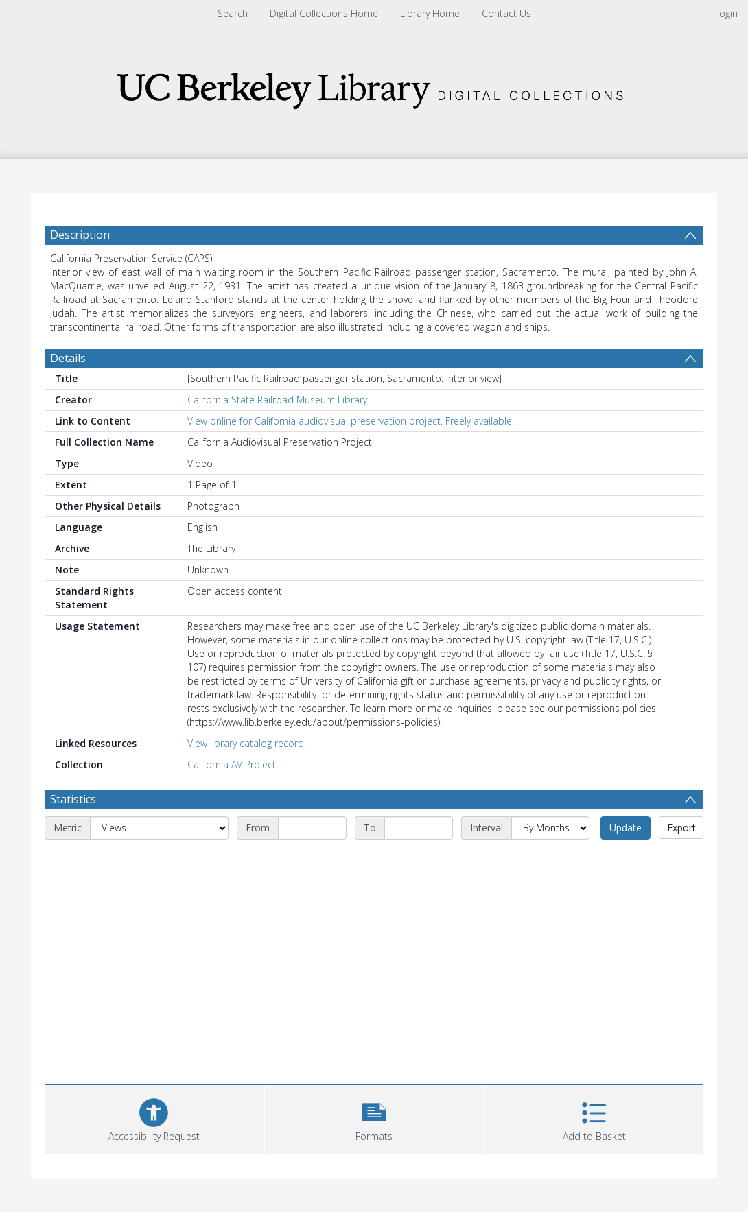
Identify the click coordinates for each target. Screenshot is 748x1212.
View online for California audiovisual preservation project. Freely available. (350, 420)
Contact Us (506, 13)
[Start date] (312, 828)
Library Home (430, 13)
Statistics (73, 799)
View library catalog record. (246, 743)
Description (80, 234)
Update (625, 827)
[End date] (418, 828)
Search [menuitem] (233, 13)
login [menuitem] (727, 13)
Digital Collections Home (324, 13)
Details (68, 358)
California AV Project (231, 764)
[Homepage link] (374, 87)
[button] (374, 1117)
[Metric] (159, 828)
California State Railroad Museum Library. (278, 399)
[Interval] (550, 828)
